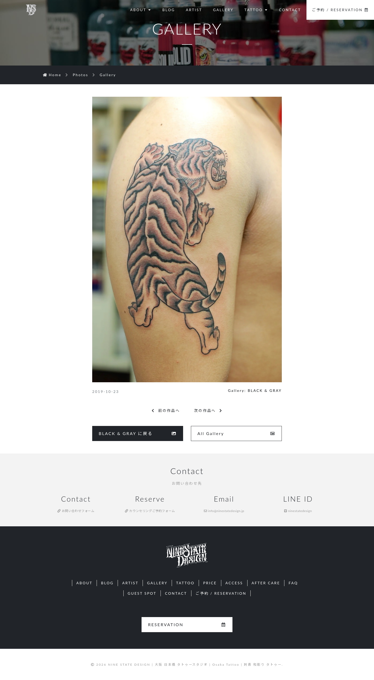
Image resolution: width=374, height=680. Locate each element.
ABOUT (140, 10)
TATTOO (256, 10)
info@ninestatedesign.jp (224, 511)
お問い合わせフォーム (75, 511)
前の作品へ (166, 410)
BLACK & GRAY (265, 390)
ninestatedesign (298, 511)
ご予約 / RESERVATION (340, 10)
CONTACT (290, 10)
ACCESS (234, 583)
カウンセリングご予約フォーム (150, 511)
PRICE (210, 583)
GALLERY (223, 10)
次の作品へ (208, 410)
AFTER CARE (266, 583)
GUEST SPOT (142, 593)
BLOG (168, 10)
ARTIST (194, 10)
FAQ (293, 583)
